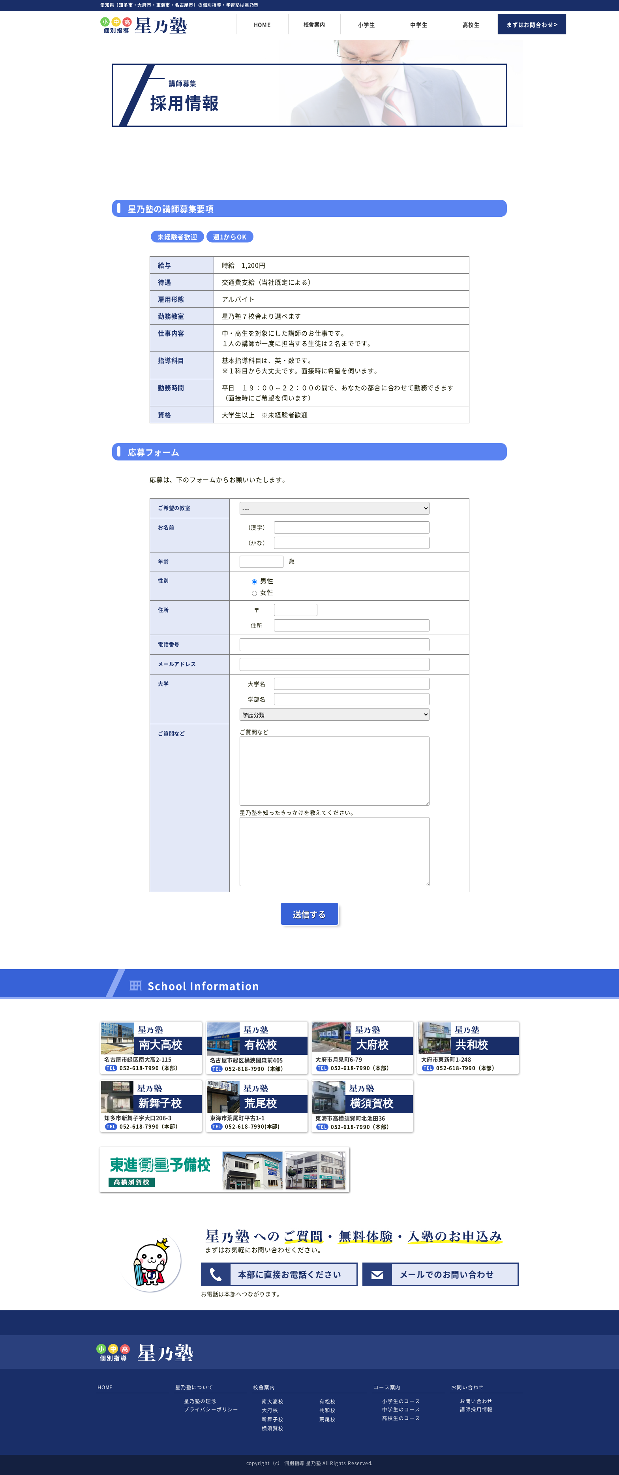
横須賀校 (272, 1428)
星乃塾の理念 (200, 1401)
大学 (163, 683)
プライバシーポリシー (211, 1409)
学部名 (256, 699)
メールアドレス (177, 663)
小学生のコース (401, 1401)
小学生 (366, 24)
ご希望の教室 (174, 507)
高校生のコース (401, 1418)
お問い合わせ (476, 1401)
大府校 (270, 1410)
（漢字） (256, 527)
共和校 (327, 1410)
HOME (262, 24)
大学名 (256, 684)
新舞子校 (272, 1419)
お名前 (166, 527)
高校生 (471, 24)
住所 (163, 609)
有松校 (327, 1401)
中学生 (419, 24)
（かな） (256, 543)
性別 (163, 580)
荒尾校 (327, 1419)
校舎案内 (314, 24)
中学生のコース (401, 1409)
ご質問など (171, 733)
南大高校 (272, 1401)
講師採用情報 (476, 1409)
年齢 (163, 561)
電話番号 (169, 644)
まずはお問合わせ (529, 24)
